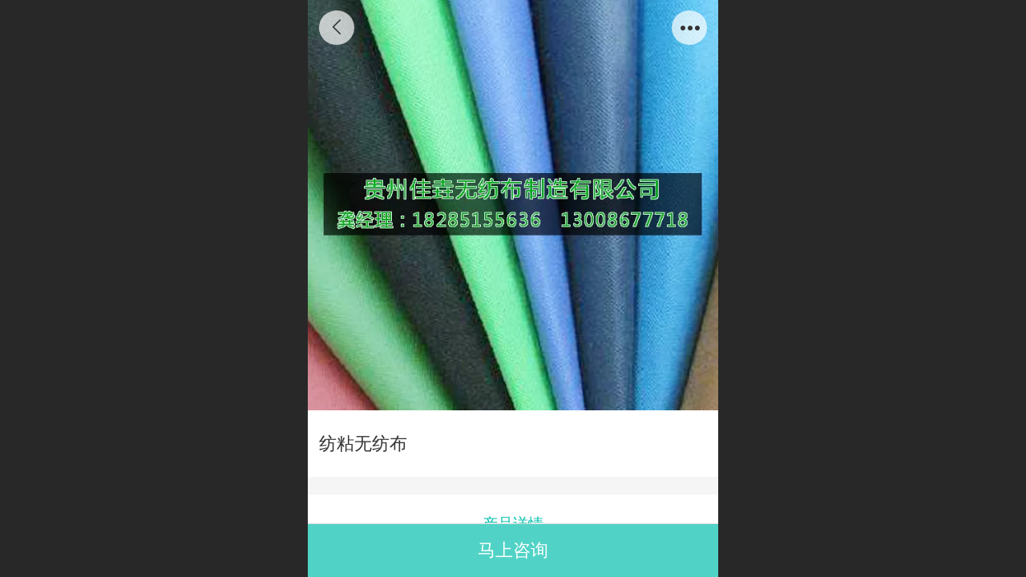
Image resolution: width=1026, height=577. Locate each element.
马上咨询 (513, 550)
